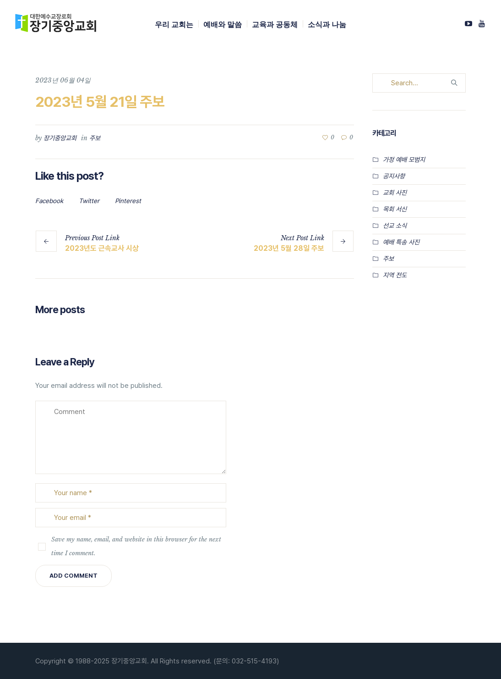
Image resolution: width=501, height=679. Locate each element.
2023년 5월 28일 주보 (289, 248)
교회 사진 (395, 192)
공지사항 (394, 176)
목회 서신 (395, 209)
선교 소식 (395, 225)
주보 (94, 138)
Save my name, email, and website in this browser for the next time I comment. (136, 546)
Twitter (89, 200)
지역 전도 (395, 275)
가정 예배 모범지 (404, 159)
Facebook (49, 200)
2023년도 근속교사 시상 (102, 248)
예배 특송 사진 (401, 242)
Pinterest (128, 200)
